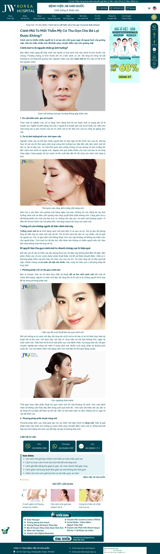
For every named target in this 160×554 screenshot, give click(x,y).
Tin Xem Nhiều (41, 25)
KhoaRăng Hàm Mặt (39, 17)
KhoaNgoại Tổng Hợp (54, 17)
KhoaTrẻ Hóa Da (25, 17)
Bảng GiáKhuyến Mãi (112, 17)
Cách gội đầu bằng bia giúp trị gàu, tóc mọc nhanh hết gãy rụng (56, 466)
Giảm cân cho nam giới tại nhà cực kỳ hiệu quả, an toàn (52, 473)
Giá (154, 35)
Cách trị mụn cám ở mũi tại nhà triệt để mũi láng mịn (51, 462)
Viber (154, 65)
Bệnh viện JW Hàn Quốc (111, 548)
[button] (103, 495)
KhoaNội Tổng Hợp (68, 17)
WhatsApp (154, 58)
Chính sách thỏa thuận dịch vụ (84, 552)
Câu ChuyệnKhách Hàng (126, 17)
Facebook (154, 43)
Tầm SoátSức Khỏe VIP (83, 17)
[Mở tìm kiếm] (154, 17)
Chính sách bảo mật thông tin (83, 548)
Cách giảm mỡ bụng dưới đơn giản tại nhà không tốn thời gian (56, 469)
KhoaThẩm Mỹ (10, 17)
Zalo (154, 50)
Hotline (154, 27)
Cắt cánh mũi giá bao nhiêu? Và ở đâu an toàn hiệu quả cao (54, 458)
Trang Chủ (30, 25)
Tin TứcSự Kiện (97, 17)
